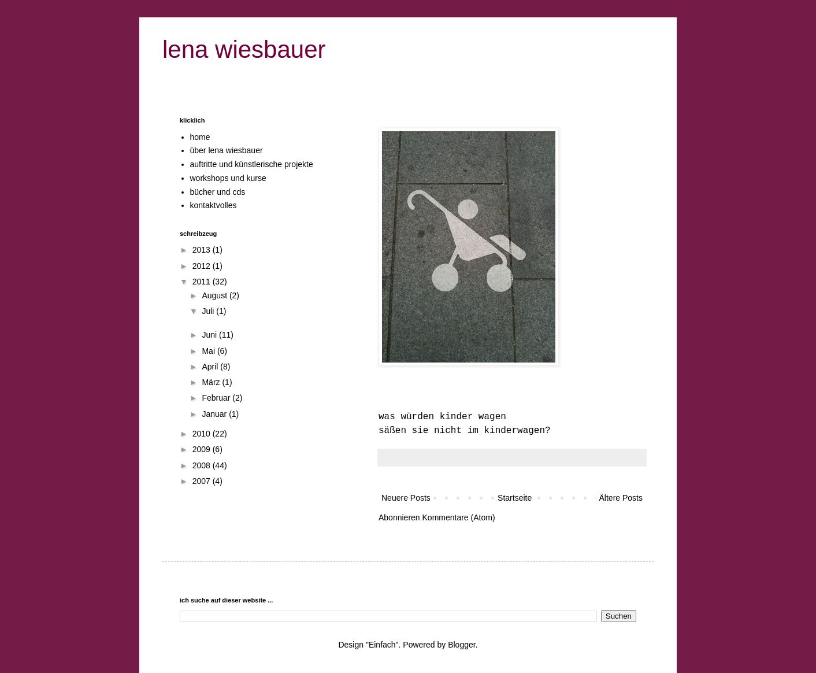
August (215, 295)
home (200, 137)
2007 (202, 481)
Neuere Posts (406, 497)
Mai (209, 351)
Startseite (515, 497)
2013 (202, 249)
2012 (202, 266)
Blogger (461, 644)
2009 (202, 449)
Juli (209, 311)
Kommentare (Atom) (458, 517)
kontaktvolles (213, 205)
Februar (217, 397)
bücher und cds (218, 192)
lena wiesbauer (244, 49)
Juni (210, 334)
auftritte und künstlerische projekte (251, 164)
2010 (202, 433)
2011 (202, 281)
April (211, 366)
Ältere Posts (621, 497)
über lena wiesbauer (226, 150)
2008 (202, 465)
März (212, 382)
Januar (215, 414)
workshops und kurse (228, 178)
